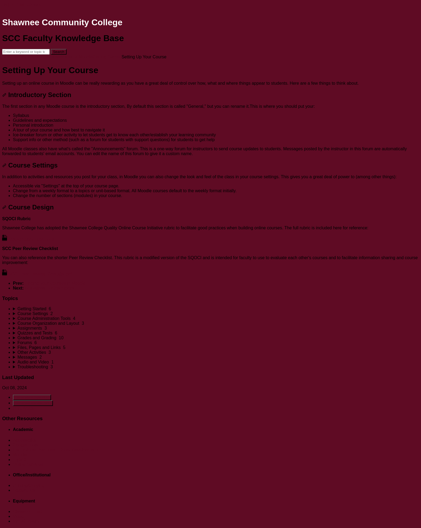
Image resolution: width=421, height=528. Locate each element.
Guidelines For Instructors (49, 288)
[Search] (26, 52)
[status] (210, 83)
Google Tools (25, 445)
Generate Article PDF (32, 397)
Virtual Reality (26, 521)
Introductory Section (36, 94)
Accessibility (24, 440)
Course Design (28, 207)
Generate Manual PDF (33, 403)
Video (18, 516)
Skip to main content (21, 4)
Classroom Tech (28, 511)
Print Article (24, 408)
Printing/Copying (28, 485)
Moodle (86, 57)
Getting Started (107, 57)
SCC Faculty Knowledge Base (31, 57)
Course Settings (30, 165)
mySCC (20, 459)
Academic (69, 57)
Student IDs (24, 490)
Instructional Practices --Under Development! (55, 450)
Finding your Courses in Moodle (55, 283)
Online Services (28, 464)
